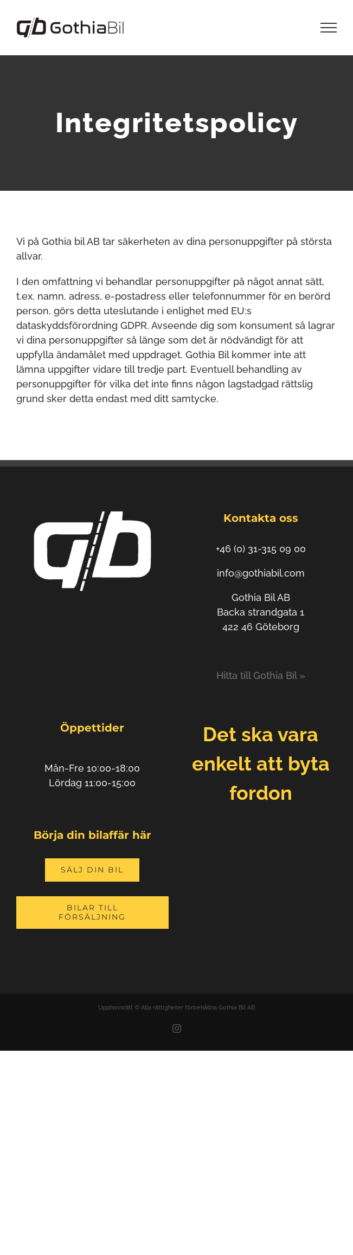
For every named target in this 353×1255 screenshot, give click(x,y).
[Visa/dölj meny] (329, 28)
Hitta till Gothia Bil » (260, 675)
